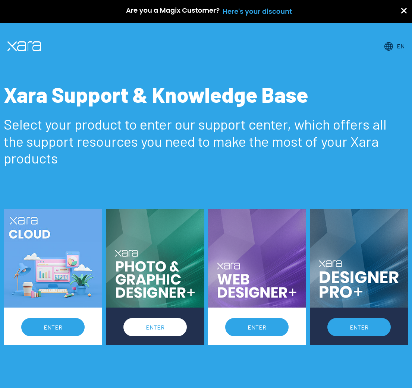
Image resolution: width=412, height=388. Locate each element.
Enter (53, 327)
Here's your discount (257, 11)
